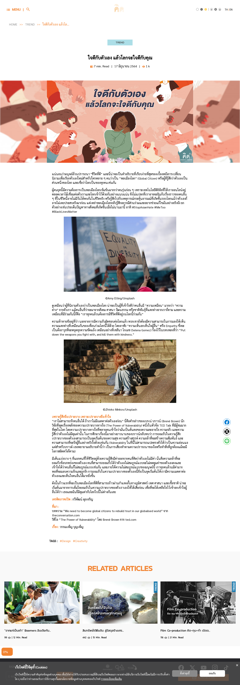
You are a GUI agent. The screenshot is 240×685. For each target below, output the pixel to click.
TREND (30, 24)
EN (231, 9)
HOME (13, 24)
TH (226, 9)
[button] (15, 9)
